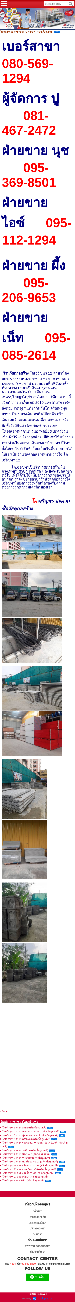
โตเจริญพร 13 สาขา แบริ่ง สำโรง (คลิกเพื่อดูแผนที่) (28, 1173)
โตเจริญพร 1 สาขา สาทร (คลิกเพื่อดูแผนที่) (24, 1127)
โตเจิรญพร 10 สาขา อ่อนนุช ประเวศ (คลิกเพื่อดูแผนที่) (30, 1165)
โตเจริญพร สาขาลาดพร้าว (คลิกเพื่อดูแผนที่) (25, 1150)
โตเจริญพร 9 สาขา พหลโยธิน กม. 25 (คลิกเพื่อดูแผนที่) (30, 1161)
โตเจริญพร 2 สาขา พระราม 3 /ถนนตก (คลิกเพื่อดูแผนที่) (30, 1131)
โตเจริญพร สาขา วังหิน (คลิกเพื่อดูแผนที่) (23, 1180)
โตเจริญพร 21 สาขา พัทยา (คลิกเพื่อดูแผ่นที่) (25, 1176)
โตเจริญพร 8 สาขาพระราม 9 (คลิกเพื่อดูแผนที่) (26, 1157)
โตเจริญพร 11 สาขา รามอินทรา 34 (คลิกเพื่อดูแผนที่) (29, 1169)
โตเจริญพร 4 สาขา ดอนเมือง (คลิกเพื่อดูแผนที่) (26, 1139)
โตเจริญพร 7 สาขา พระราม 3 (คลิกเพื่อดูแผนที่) (26, 1154)
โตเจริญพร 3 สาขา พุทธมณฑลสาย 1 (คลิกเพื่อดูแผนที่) (30, 1135)
